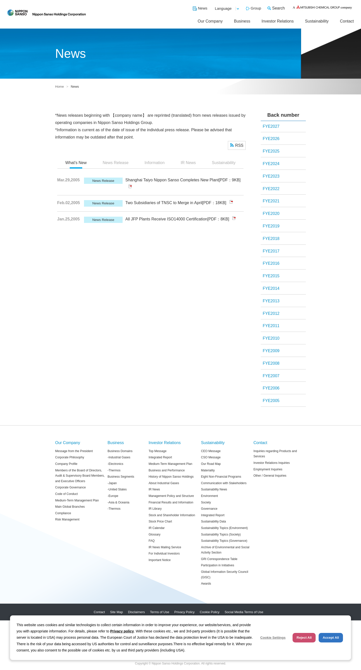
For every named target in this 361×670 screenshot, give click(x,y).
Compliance (63, 513)
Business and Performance (167, 470)
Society (206, 502)
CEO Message (211, 451)
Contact (347, 21)
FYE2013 (271, 301)
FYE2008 (271, 363)
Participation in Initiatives (217, 565)
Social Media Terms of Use (244, 612)
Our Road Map (211, 464)
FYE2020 (271, 213)
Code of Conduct (66, 494)
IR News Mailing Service (165, 547)
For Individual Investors (164, 553)
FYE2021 (271, 201)
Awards (206, 583)
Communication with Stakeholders (223, 483)
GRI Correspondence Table (219, 559)
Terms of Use (159, 612)
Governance (209, 508)
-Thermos (114, 470)
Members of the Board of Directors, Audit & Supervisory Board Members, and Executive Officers (80, 476)
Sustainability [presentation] (223, 163)
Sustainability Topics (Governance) (224, 541)
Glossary (154, 534)
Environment (209, 496)
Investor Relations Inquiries (271, 463)
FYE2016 (271, 263)
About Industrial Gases (164, 483)
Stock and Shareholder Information (172, 515)
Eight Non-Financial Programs (221, 476)
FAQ (152, 541)
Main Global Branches (70, 506)
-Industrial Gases (119, 457)
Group (256, 8)
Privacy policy (122, 631)
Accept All (331, 637)
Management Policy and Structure (171, 496)
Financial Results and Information (171, 502)
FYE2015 (271, 276)
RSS (239, 145)
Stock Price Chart (160, 521)
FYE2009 (271, 351)
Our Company (210, 21)
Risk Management (67, 519)
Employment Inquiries (267, 469)
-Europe (113, 496)
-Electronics (115, 464)
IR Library (155, 508)
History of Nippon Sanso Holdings (171, 476)
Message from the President (74, 451)
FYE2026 (271, 139)
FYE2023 (271, 176)
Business (242, 21)
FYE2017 (271, 251)
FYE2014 (271, 288)
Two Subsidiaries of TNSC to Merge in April (163, 203)
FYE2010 (271, 338)
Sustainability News (214, 489)
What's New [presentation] (76, 163)
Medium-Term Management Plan (77, 500)
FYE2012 (271, 313)
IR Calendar (157, 528)
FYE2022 (271, 189)
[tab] (76, 163)
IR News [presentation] (188, 163)
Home (59, 86)
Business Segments (121, 476)
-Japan (112, 483)
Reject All (304, 637)
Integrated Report (160, 457)
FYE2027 (271, 126)
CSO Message (211, 457)
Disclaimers (136, 612)
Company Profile (66, 464)
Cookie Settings (273, 637)
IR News (154, 489)
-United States (117, 489)
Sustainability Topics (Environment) (224, 528)
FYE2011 (271, 326)
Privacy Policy (184, 612)
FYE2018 (271, 238)
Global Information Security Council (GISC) (224, 574)
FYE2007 (271, 376)
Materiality (208, 470)
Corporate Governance (70, 487)
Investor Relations (277, 21)
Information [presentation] (155, 163)
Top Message (157, 451)
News (203, 8)
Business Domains (120, 451)
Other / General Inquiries (269, 475)
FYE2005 (271, 400)
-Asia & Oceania (118, 502)
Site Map (116, 612)
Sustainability (317, 21)
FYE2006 (271, 388)
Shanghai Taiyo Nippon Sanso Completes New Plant (172, 180)
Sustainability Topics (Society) (221, 534)
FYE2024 (271, 164)
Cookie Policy (210, 612)
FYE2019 (271, 226)
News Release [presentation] (115, 163)
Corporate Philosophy (69, 457)
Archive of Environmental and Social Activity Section (225, 550)
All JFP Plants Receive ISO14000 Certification (166, 219)
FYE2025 (271, 151)
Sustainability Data (213, 521)
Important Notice (160, 560)
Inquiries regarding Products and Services (275, 453)
